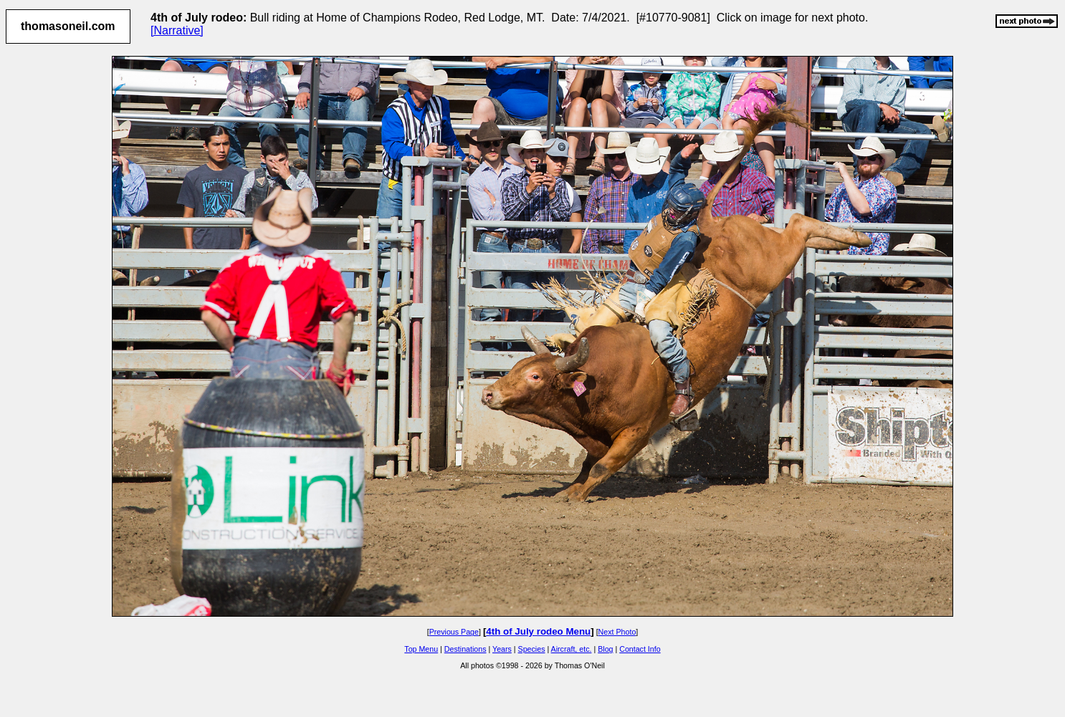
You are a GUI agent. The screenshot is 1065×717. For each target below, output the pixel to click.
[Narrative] (177, 30)
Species (531, 649)
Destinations (465, 649)
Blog (605, 649)
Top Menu (421, 649)
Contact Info (639, 649)
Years (502, 649)
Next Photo (617, 631)
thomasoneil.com (68, 26)
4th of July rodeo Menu (538, 631)
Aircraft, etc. (571, 649)
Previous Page (454, 631)
